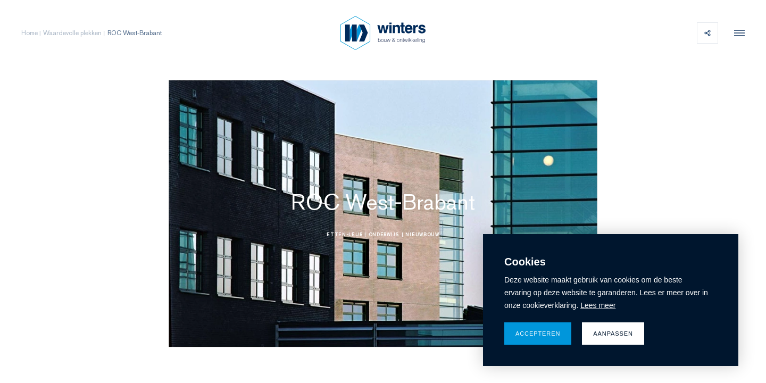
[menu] (737, 33)
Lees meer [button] (597, 305)
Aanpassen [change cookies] (613, 333)
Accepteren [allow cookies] (537, 333)
